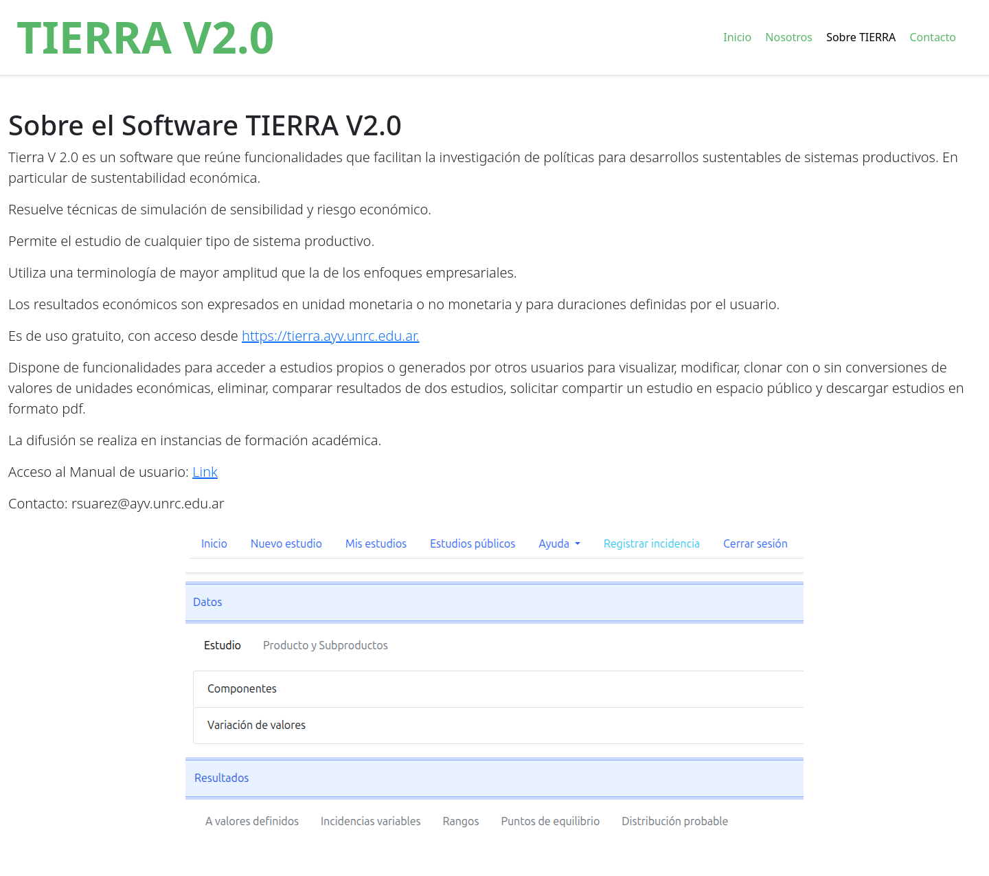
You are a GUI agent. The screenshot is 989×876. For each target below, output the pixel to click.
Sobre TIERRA (861, 37)
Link (205, 471)
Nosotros (788, 37)
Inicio (737, 37)
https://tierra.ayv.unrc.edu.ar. (330, 335)
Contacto (932, 37)
